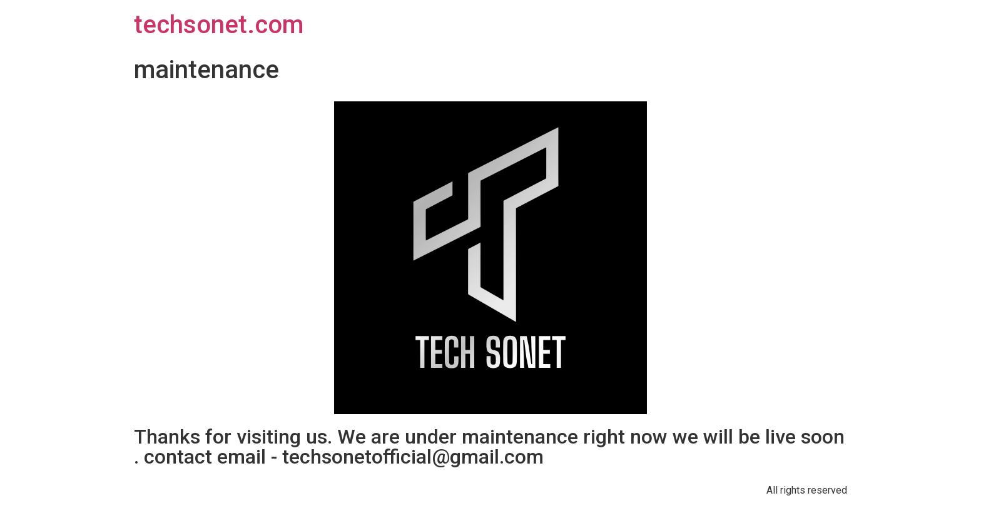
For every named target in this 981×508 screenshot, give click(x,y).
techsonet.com (218, 24)
